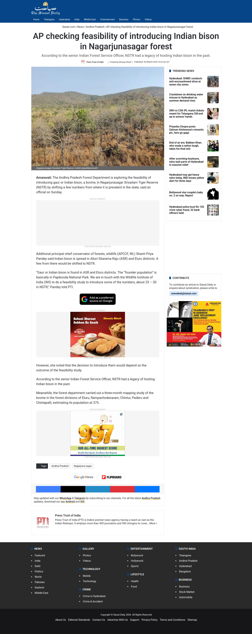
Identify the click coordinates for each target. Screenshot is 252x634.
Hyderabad (64, 19)
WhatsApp (65, 498)
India (76, 19)
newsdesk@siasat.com (183, 293)
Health (135, 581)
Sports (135, 566)
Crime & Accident (93, 601)
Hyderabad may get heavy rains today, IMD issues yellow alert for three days (186, 177)
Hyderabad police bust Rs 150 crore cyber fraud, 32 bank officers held (186, 210)
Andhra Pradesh (95, 26)
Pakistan (40, 582)
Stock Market (186, 591)
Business (124, 19)
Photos (136, 19)
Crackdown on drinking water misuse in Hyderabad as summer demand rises (186, 97)
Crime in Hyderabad (94, 596)
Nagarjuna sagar (83, 466)
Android (70, 501)
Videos (148, 19)
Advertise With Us (117, 619)
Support (134, 619)
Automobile (185, 597)
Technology (89, 581)
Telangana (49, 19)
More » (153, 523)
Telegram (79, 498)
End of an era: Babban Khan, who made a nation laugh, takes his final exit (185, 145)
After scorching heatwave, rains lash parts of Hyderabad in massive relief (186, 161)
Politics (39, 571)
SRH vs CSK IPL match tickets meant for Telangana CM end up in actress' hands (186, 113)
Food (134, 586)
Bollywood (137, 555)
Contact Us (98, 619)
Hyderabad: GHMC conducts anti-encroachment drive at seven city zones (185, 81)
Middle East (90, 19)
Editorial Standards (79, 619)
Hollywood (137, 560)
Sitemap (192, 619)
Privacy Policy (150, 619)
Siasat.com (67, 26)
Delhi (38, 566)
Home (36, 19)
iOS (82, 501)
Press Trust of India (94, 62)
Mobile (87, 575)
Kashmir (39, 587)
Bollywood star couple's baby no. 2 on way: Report (186, 194)
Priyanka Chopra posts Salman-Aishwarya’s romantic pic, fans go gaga (186, 129)
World (38, 576)
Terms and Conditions (172, 619)
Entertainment (107, 19)
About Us (60, 619)
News (80, 26)
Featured (40, 555)
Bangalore (185, 571)
